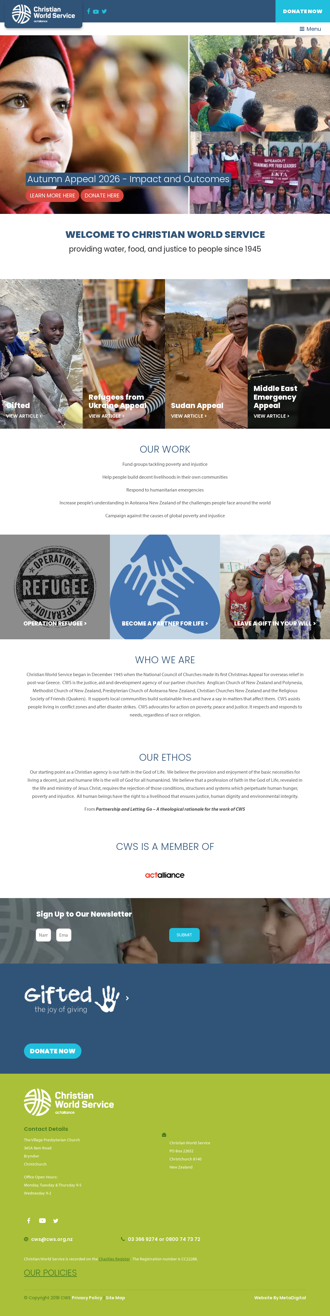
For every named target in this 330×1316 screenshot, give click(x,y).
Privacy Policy (87, 1298)
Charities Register (114, 1259)
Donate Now (303, 11)
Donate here (102, 195)
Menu (310, 29)
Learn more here (52, 195)
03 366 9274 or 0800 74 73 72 (164, 1239)
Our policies (50, 1273)
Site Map (115, 1298)
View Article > (24, 416)
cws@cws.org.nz (52, 1239)
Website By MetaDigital (280, 1298)
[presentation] (118, 935)
